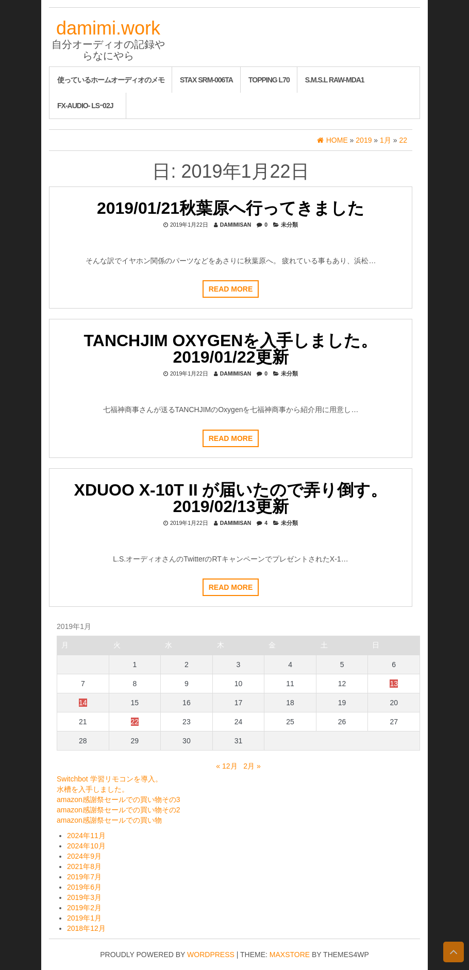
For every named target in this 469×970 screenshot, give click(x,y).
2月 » (251, 766)
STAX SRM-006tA (206, 80)
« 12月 (226, 766)
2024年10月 (86, 846)
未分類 (289, 225)
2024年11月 (86, 835)
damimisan (236, 225)
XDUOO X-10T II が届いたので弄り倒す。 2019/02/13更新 (231, 498)
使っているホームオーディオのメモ (110, 80)
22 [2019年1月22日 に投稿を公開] (135, 722)
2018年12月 (86, 928)
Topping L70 (269, 80)
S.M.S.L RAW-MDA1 (334, 80)
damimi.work (108, 28)
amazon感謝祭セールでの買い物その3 (118, 799)
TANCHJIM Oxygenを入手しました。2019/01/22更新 (231, 348)
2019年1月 (84, 918)
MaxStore (290, 954)
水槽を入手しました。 (93, 789)
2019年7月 (84, 877)
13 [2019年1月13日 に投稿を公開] (394, 683)
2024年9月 (84, 856)
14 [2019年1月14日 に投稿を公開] (83, 703)
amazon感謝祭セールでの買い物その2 (118, 810)
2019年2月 (84, 908)
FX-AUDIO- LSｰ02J (85, 105)
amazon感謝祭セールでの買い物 (109, 820)
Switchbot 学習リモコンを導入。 (109, 779)
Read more (231, 289)
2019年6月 (84, 887)
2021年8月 (84, 866)
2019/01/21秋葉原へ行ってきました (230, 208)
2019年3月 (84, 897)
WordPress (210, 954)
